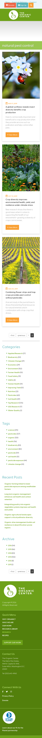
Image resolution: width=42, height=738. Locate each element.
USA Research (13, 406)
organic (11, 437)
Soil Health (12, 399)
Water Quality (14, 410)
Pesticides (12, 395)
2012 (10, 561)
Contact (33, 2)
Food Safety (13, 376)
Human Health (14, 384)
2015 (10, 549)
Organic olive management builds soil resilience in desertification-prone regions (19, 525)
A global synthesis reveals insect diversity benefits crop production (20, 109)
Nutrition (11, 391)
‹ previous (21, 335)
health (10, 441)
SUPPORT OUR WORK (12, 642)
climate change (14, 464)
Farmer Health (14, 372)
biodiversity (13, 445)
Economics (12, 365)
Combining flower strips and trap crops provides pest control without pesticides (21, 295)
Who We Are (7, 622)
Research (6, 632)
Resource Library (10, 629)
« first (12, 335)
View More (12, 135)
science (11, 430)
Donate (10, 5)
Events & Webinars (19, 2)
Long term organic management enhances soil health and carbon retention (17, 496)
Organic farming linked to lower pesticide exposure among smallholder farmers (20, 486)
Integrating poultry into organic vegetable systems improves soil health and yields (20, 507)
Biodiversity (13, 357)
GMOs (10, 380)
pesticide (12, 453)
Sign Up (22, 5)
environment (13, 449)
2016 (10, 545)
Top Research (13, 403)
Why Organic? (9, 619)
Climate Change (14, 361)
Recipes (5, 635)
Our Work (7, 626)
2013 (10, 557)
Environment (13, 368)
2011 (9, 564)
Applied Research (15, 353)
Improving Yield (14, 387)
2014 (10, 553)
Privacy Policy (8, 696)
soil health (12, 456)
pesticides (12, 434)
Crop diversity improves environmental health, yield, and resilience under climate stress (20, 202)
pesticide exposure (16, 460)
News (7, 2)
